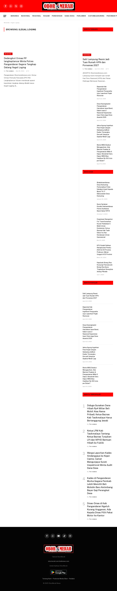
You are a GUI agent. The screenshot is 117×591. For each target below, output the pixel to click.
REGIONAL (36, 16)
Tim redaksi (10, 71)
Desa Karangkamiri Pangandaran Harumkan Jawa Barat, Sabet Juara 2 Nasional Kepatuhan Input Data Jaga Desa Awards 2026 (105, 110)
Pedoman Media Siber (60, 578)
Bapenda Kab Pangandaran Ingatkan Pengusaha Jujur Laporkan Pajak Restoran (104, 91)
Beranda (15, 16)
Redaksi (72, 578)
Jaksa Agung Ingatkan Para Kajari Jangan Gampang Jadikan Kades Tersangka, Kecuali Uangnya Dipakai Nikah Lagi (105, 131)
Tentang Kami (47, 578)
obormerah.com (53, 561)
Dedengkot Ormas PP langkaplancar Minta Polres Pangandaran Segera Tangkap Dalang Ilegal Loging (20, 63)
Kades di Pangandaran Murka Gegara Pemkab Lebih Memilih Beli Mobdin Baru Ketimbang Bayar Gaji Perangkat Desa (100, 486)
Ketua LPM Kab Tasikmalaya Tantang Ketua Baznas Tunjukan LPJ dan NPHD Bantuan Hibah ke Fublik (99, 436)
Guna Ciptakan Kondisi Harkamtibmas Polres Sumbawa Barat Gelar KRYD (105, 207)
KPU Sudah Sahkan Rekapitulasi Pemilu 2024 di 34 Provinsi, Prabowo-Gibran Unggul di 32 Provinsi (104, 250)
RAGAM (46, 16)
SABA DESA (70, 16)
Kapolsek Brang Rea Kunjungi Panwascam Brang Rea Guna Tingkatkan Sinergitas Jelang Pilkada (105, 267)
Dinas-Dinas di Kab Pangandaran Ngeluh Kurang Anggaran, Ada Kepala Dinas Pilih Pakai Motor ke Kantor (99, 509)
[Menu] (4, 16)
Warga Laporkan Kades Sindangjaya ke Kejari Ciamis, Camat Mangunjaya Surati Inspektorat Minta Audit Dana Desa (99, 460)
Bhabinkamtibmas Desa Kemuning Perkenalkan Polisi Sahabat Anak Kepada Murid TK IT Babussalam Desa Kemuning (105, 189)
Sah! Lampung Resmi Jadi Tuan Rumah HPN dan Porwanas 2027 (96, 62)
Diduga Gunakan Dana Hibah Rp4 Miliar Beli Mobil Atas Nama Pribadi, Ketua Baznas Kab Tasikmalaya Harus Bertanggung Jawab (99, 413)
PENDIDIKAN (57, 16)
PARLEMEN (81, 16)
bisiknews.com (64, 561)
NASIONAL (25, 16)
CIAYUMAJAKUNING (96, 16)
